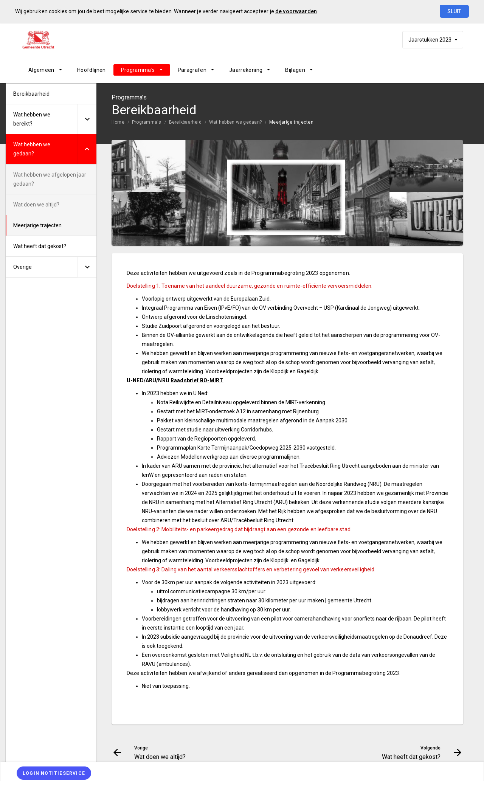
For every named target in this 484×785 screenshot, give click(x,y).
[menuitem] (45, 70)
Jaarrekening (245, 70)
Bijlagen (295, 70)
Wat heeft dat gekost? (39, 246)
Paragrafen (192, 70)
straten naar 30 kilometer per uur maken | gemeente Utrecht (299, 600)
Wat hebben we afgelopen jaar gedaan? (49, 179)
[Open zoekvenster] (454, 70)
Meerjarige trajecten (291, 122)
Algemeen (41, 70)
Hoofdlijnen (91, 70)
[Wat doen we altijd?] (397, 70)
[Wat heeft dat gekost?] (437, 70)
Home (118, 122)
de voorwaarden (296, 11)
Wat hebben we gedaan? (235, 122)
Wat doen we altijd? (36, 205)
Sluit (454, 11)
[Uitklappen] (87, 119)
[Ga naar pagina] (417, 70)
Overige (22, 267)
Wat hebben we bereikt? (31, 119)
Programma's (138, 70)
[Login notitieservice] (54, 773)
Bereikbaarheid (185, 122)
